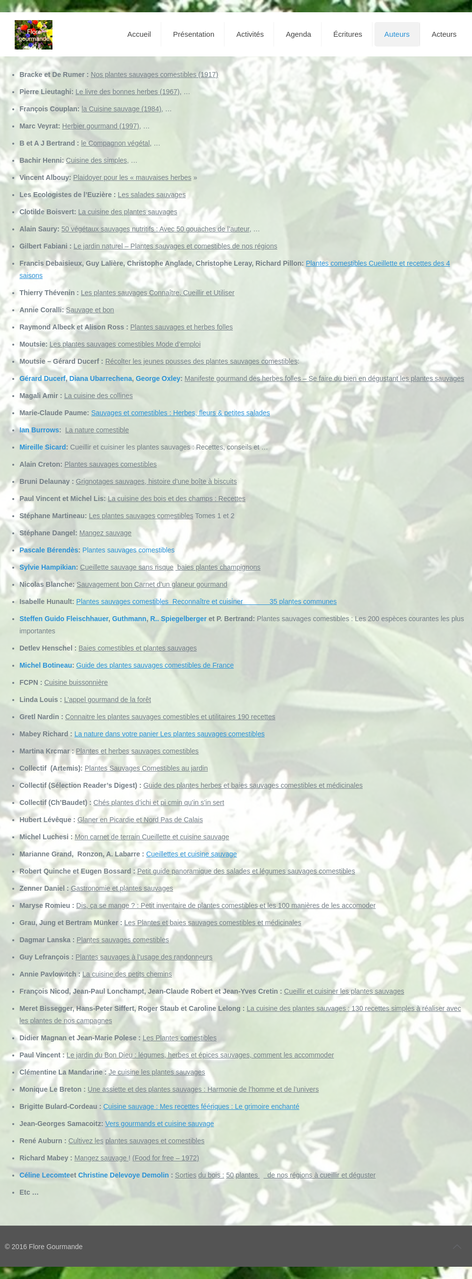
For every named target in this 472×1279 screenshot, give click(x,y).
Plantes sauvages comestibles (128, 550)
